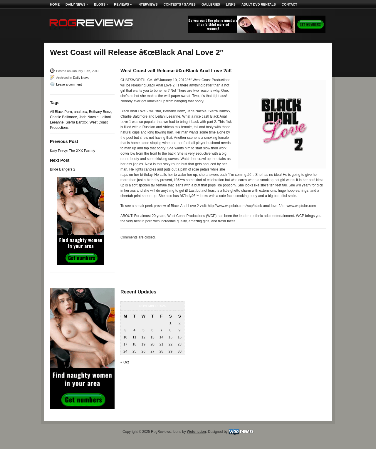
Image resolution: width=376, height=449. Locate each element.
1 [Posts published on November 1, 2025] (170, 323)
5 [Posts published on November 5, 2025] (143, 330)
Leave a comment (69, 84)
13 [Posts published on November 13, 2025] (152, 337)
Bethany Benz (100, 112)
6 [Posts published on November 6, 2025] (153, 330)
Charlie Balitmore (63, 117)
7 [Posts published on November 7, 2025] (161, 330)
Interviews (147, 4)
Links (231, 4)
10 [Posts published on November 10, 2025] (125, 337)
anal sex (80, 112)
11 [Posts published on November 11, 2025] (134, 337)
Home (55, 4)
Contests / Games (180, 4)
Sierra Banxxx (77, 122)
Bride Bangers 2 (62, 169)
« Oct (124, 362)
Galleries (211, 4)
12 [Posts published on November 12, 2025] (143, 337)
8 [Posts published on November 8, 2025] (170, 330)
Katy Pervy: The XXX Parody (72, 151)
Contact (289, 4)
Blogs (101, 4)
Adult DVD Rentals (258, 4)
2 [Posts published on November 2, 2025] (180, 323)
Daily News (77, 4)
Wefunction (196, 432)
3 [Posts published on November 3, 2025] (125, 330)
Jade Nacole (89, 117)
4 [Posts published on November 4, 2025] (134, 330)
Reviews (123, 4)
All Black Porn (61, 112)
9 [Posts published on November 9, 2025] (180, 330)
